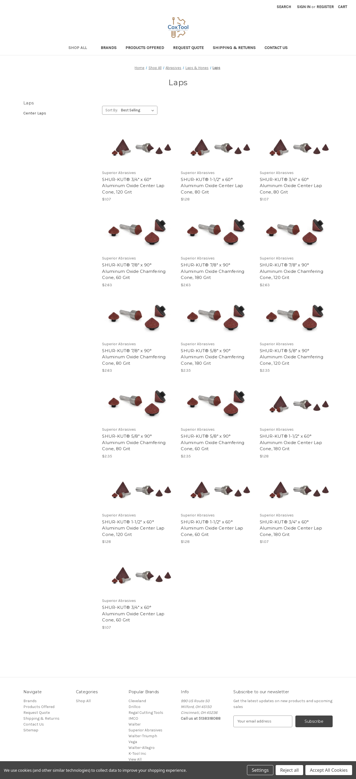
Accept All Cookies (329, 770)
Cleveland (137, 701)
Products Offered (144, 47)
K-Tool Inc (137, 753)
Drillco (134, 706)
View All (135, 759)
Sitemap (30, 730)
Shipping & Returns (234, 47)
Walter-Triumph (142, 736)
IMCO (133, 718)
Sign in (303, 6)
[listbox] (138, 110)
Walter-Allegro (141, 747)
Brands (109, 47)
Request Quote (188, 47)
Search (284, 6)
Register (325, 6)
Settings (260, 770)
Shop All (80, 47)
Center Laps (34, 113)
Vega (132, 741)
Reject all (289, 770)
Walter (134, 724)
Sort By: (111, 110)
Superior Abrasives (145, 730)
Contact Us (276, 47)
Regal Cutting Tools (145, 712)
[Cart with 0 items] (342, 7)
